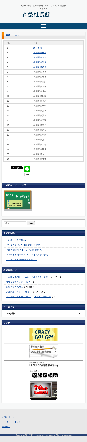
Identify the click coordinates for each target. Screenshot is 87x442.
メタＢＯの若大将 (42, 296)
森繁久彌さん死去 (14, 282)
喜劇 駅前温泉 (39, 62)
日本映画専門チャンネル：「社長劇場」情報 (27, 255)
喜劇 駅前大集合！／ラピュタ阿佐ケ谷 (24, 250)
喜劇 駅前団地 (39, 52)
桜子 (28, 282)
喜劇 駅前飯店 (39, 67)
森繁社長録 (29, 21)
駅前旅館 (37, 48)
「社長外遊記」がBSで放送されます (23, 245)
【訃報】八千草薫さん (16, 240)
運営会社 (6, 426)
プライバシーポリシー (12, 422)
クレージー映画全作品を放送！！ (21, 259)
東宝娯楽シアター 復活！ (18, 292)
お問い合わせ (8, 417)
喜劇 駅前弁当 (39, 57)
